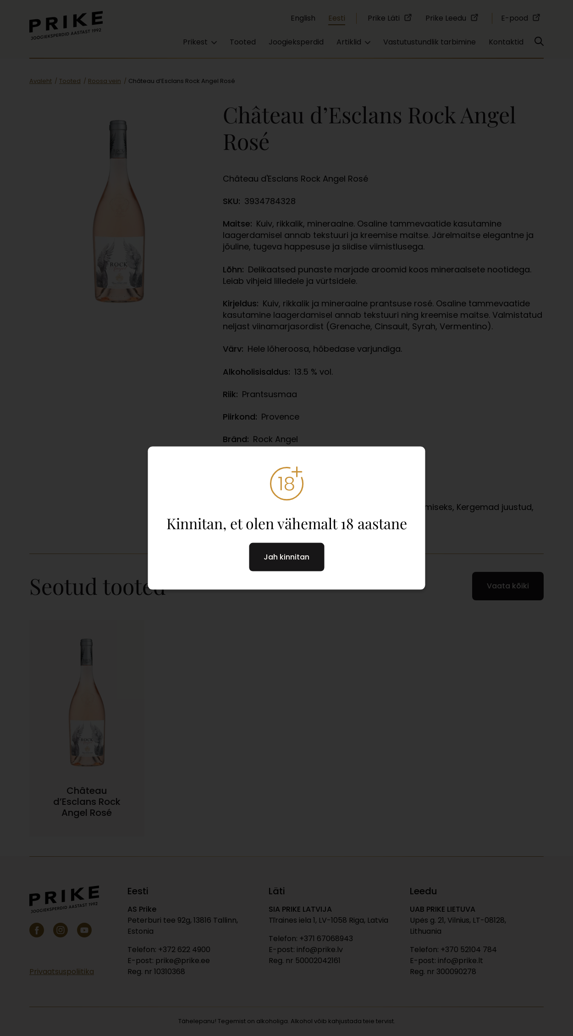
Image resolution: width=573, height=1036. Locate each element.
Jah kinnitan (286, 557)
